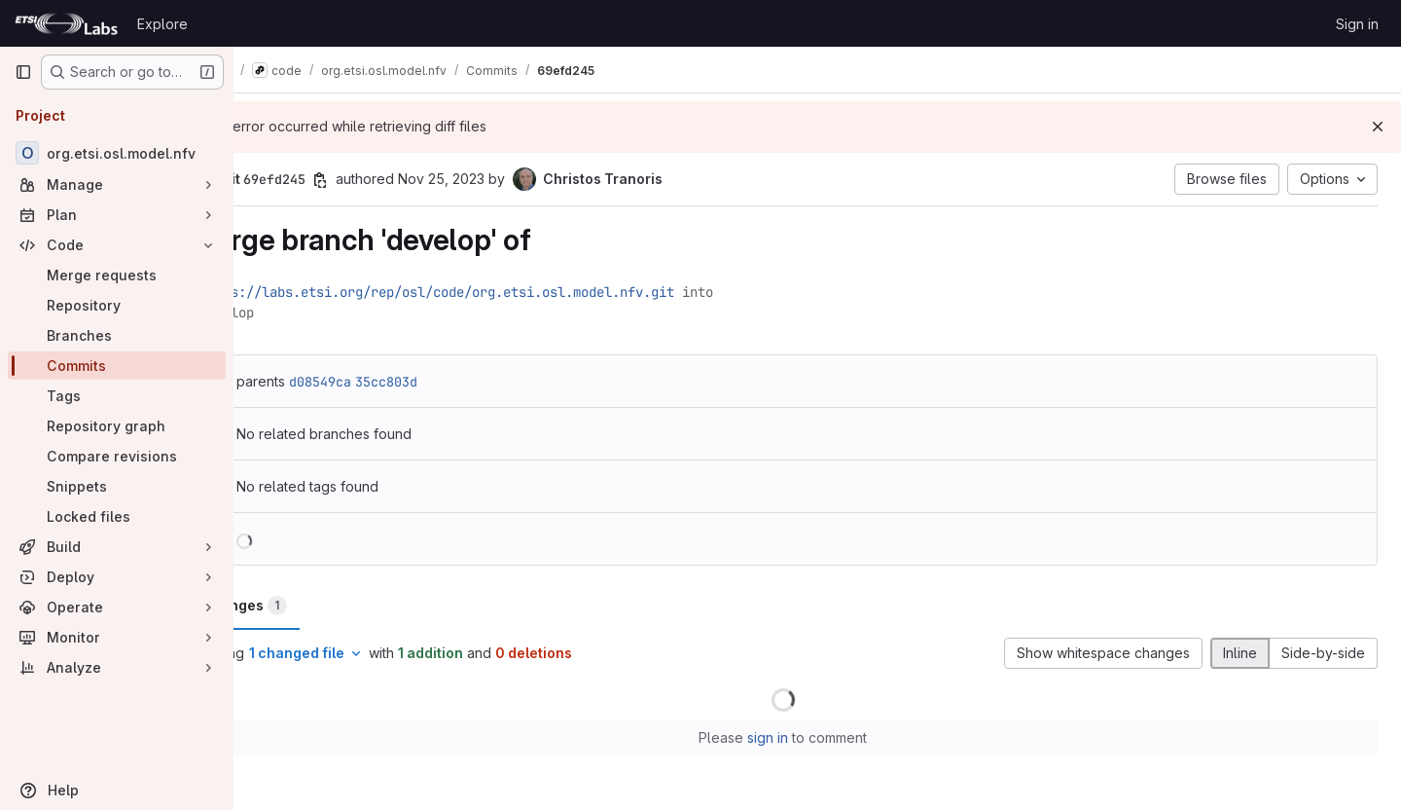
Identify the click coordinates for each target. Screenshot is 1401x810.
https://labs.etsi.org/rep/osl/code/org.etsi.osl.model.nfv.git (505, 292)
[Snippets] (117, 486)
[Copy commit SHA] (388, 180)
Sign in (1357, 24)
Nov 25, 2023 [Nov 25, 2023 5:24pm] (509, 178)
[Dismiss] (1377, 126)
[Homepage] (66, 23)
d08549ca (388, 381)
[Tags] (117, 396)
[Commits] (117, 365)
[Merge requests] (117, 275)
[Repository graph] (117, 426)
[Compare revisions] (117, 456)
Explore (162, 24)
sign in (802, 737)
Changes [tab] (312, 605)
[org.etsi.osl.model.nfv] (117, 152)
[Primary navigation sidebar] (23, 72)
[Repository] (117, 305)
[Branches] (117, 335)
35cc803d (454, 381)
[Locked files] (117, 516)
